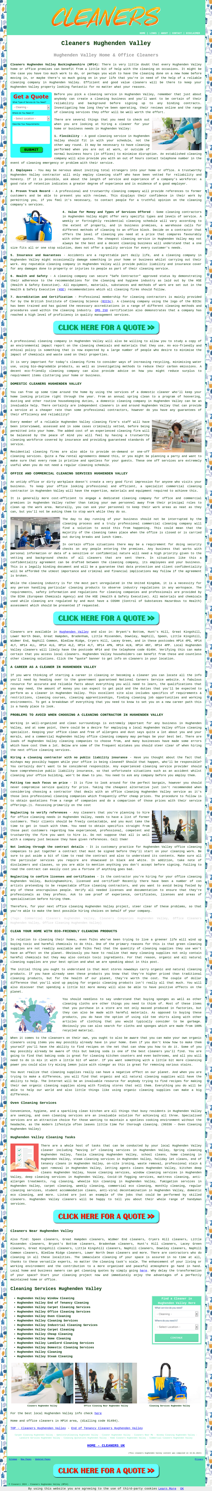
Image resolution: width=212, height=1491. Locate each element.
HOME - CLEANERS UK (106, 1445)
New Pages (26, 1459)
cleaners (140, 82)
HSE (61, 289)
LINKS (153, 33)
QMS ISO (101, 310)
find (23, 1239)
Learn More (167, 1488)
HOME (142, 33)
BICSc (106, 301)
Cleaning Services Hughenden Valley (56, 1288)
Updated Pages (43, 1459)
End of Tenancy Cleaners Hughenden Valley (107, 1428)
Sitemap (13, 1459)
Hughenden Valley (74, 632)
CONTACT (177, 33)
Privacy (199, 1459)
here (143, 1270)
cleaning (102, 98)
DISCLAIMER (193, 33)
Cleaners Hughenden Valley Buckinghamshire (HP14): (55, 64)
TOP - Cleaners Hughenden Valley (38, 1428)
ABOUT (164, 33)
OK (182, 1488)
